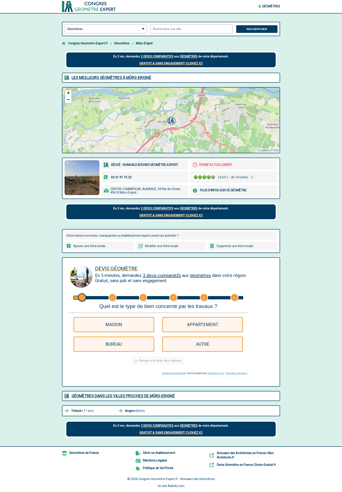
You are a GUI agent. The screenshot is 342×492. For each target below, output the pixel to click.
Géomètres (271, 6)
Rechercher (256, 29)
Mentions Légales (155, 460)
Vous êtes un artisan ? (237, 373)
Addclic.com (176, 486)
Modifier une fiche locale (161, 246)
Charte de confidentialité (174, 373)
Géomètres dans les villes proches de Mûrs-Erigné (123, 396)
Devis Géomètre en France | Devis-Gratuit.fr (246, 465)
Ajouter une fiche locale (89, 246)
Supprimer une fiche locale (235, 246)
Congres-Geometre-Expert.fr (88, 43)
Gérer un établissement (159, 453)
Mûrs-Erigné (144, 43)
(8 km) (135, 411)
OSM (276, 150)
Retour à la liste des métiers (158, 361)
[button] (171, 120)
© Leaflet (262, 150)
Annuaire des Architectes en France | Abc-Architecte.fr (245, 455)
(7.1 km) (82, 411)
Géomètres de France (84, 453)
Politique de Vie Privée (158, 468)
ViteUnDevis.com (215, 373)
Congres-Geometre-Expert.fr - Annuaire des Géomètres (176, 479)
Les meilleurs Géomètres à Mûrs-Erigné (111, 77)
